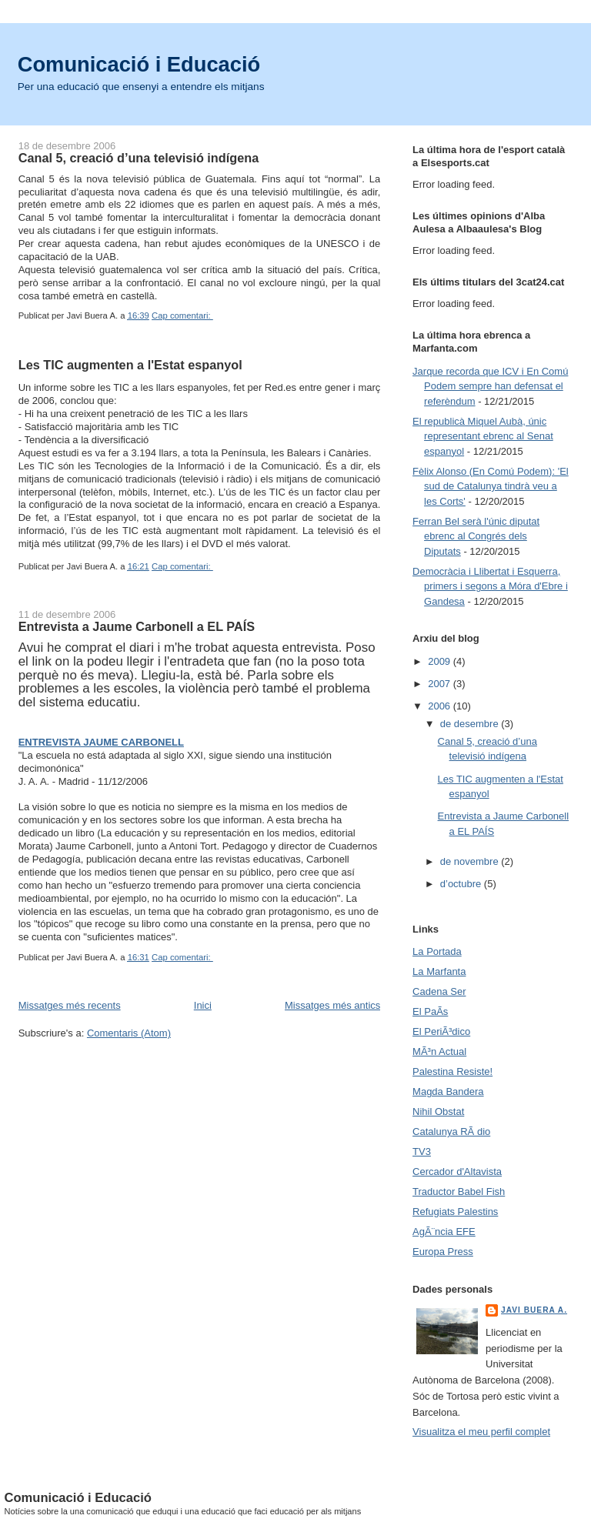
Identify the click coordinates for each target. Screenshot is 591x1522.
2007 (440, 683)
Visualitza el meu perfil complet (481, 1431)
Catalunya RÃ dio (451, 1131)
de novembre (471, 861)
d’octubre (462, 884)
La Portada (437, 951)
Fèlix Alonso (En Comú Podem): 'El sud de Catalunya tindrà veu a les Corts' (490, 486)
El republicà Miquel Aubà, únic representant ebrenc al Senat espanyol (482, 436)
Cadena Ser (439, 991)
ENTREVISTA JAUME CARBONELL (101, 742)
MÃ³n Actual (439, 1051)
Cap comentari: (182, 315)
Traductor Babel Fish (458, 1191)
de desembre (471, 723)
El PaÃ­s (430, 1011)
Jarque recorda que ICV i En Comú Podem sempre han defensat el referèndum (490, 386)
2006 (440, 706)
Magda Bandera (448, 1091)
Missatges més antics (332, 1005)
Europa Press (442, 1251)
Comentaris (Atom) (129, 1033)
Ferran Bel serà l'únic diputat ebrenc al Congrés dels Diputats (475, 536)
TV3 (421, 1151)
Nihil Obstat (438, 1111)
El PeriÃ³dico (441, 1031)
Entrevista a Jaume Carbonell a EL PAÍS (136, 626)
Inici (203, 1005)
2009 (440, 661)
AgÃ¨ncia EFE (444, 1231)
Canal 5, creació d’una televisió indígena (138, 158)
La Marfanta (439, 971)
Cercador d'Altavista (457, 1171)
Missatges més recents (69, 1005)
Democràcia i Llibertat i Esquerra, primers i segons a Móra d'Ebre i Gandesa (490, 586)
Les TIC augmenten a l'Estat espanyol (130, 365)
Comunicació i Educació (139, 64)
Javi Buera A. (534, 1310)
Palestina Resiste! (452, 1071)
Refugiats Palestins (455, 1211)
